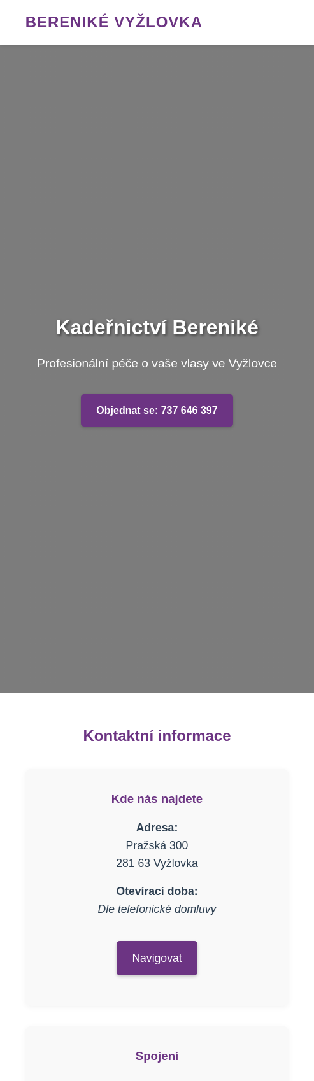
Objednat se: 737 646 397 (156, 410)
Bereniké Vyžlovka (114, 22)
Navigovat (157, 958)
